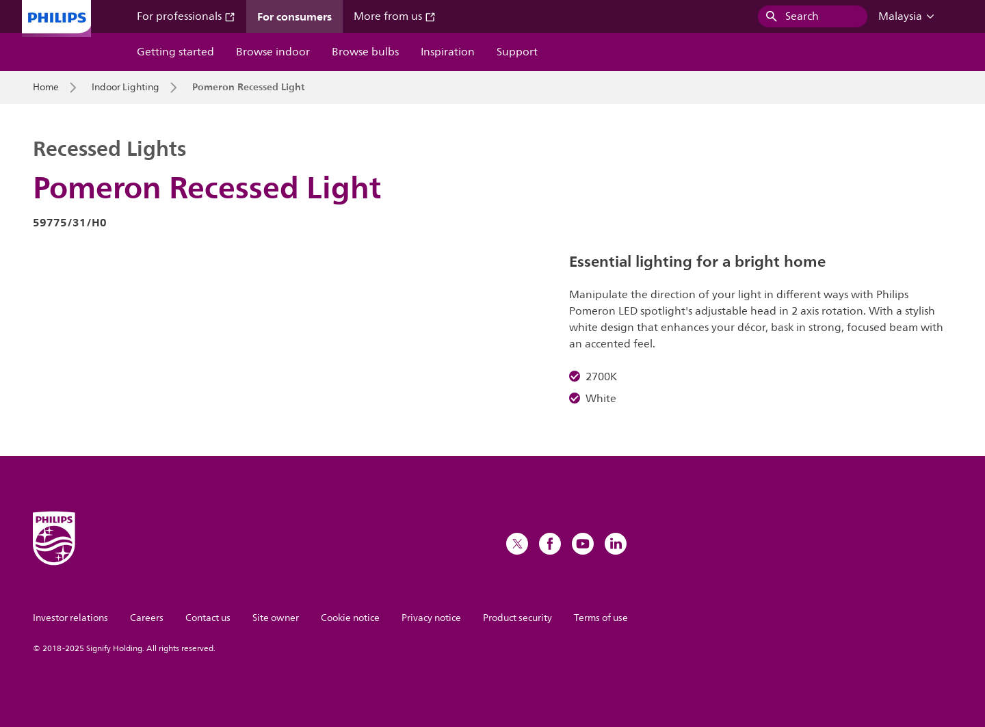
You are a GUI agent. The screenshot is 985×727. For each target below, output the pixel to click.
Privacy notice (431, 618)
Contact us (208, 618)
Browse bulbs (365, 52)
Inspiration (448, 52)
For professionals (186, 16)
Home (46, 87)
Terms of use (601, 618)
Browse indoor (273, 52)
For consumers (294, 16)
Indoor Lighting (125, 87)
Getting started (175, 52)
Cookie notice (350, 618)
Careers (146, 618)
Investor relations (70, 618)
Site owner (275, 618)
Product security (517, 618)
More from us (395, 16)
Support (517, 52)
